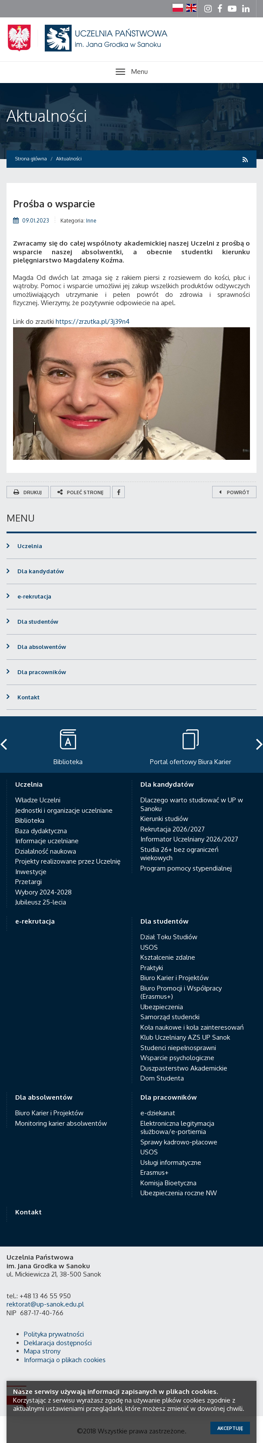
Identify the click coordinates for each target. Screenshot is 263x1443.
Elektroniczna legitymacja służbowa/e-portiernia (177, 1127)
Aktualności (47, 115)
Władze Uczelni (37, 800)
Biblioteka (29, 820)
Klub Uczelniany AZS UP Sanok (185, 1037)
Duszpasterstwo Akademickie (183, 1068)
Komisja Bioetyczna (168, 1183)
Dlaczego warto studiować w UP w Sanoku (191, 804)
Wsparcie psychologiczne (177, 1058)
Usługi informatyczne (170, 1162)
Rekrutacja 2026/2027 (172, 829)
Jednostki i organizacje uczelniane (64, 810)
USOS (149, 947)
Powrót (234, 492)
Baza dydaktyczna (41, 831)
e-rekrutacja (34, 596)
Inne (91, 220)
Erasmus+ (154, 1172)
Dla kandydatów (40, 571)
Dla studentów (37, 621)
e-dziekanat (157, 1113)
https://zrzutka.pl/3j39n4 (93, 321)
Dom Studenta (162, 1078)
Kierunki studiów (164, 819)
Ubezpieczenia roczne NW (178, 1193)
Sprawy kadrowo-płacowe (178, 1142)
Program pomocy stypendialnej (186, 868)
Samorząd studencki (170, 1017)
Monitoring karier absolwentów (61, 1123)
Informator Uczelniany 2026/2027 (189, 839)
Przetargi (28, 882)
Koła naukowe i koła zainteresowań (192, 1027)
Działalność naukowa (45, 851)
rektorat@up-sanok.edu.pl (45, 1304)
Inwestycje (31, 872)
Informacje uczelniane (47, 841)
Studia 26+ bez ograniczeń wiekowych (179, 853)
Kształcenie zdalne (167, 957)
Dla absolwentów (41, 646)
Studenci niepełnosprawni (178, 1048)
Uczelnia (29, 545)
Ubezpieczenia (161, 1007)
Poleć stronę (80, 492)
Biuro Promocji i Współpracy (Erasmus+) (181, 992)
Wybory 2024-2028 (43, 892)
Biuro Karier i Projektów (174, 978)
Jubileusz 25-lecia (40, 902)
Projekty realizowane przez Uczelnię (67, 861)
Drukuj (27, 492)
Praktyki (151, 968)
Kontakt (28, 697)
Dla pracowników (41, 671)
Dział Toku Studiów (168, 937)
